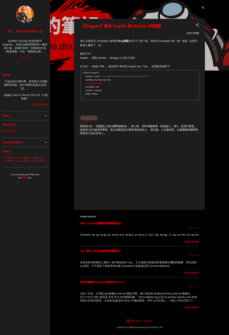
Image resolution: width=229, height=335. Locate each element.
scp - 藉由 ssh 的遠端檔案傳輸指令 (100, 250)
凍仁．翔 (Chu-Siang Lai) (25, 31)
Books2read (17, 157)
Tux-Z (30, 160)
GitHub (31, 157)
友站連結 (41, 160)
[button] (197, 25)
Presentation (16, 160)
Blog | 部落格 (88, 117)
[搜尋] (203, 8)
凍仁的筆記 (90, 7)
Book (5, 157)
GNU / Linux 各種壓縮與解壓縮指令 (100, 223)
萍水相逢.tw (9, 131)
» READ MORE (191, 241)
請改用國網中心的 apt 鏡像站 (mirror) (102, 282)
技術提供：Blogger (139, 321)
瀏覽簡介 (25, 58)
